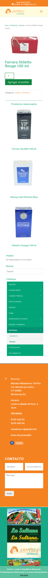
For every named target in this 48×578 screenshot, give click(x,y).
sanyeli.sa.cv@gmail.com (24, 429)
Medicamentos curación (25, 318)
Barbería (12, 284)
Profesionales (14, 347)
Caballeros (13, 336)
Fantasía (12, 307)
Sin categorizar (15, 353)
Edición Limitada (15, 301)
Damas (22, 25)
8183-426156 (18, 423)
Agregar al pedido (18, 82)
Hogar (11, 313)
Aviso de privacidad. (21, 435)
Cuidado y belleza (25, 295)
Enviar (9, 493)
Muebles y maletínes (25, 324)
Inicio (7, 25)
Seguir (19, 443)
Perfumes (14, 25)
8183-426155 (18, 419)
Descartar (24, 575)
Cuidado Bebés (25, 290)
